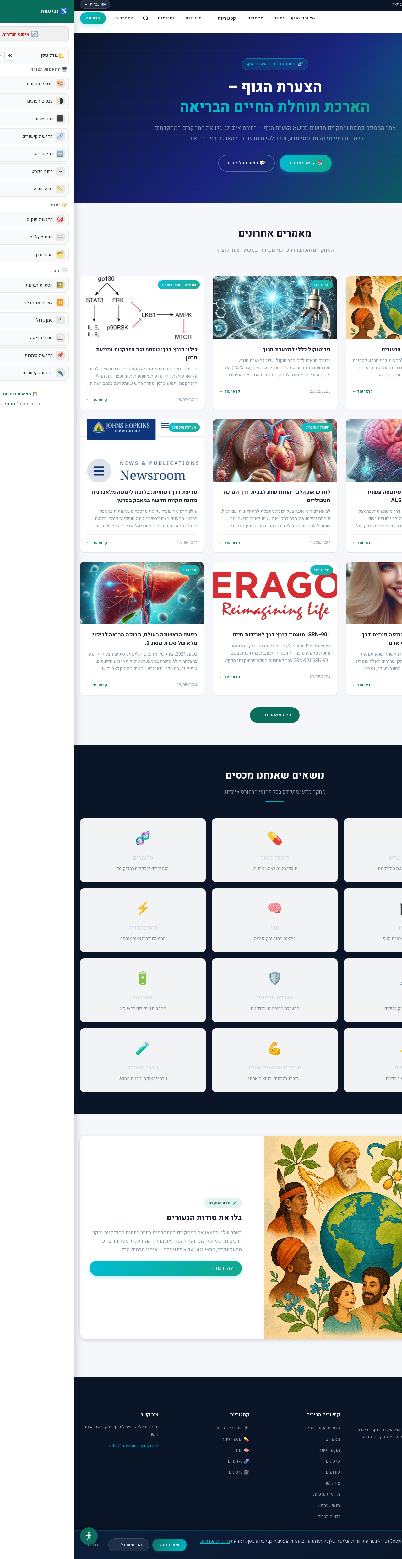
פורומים (92, 18)
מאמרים (182, 18)
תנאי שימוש (255, 1506)
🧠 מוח (168, 1450)
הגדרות (20, 1545)
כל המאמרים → (201, 714)
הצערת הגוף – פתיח (221, 18)
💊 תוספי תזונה (161, 1439)
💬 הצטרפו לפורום (173, 162)
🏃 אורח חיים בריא (159, 1428)
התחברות (50, 18)
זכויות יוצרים (255, 1516)
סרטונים (120, 18)
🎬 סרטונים (165, 1472)
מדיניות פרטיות (252, 1494)
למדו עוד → (147, 1268)
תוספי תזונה (255, 1450)
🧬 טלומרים (164, 1461)
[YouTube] (375, 1460)
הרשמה (19, 18)
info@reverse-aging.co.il (59, 1446)
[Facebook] (390, 1460)
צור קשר (258, 1483)
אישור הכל (95, 1545)
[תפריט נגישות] (15, 1536)
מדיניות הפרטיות (141, 1541)
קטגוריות (150, 18)
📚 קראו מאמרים (232, 162)
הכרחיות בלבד (55, 1545)
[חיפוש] (72, 18)
